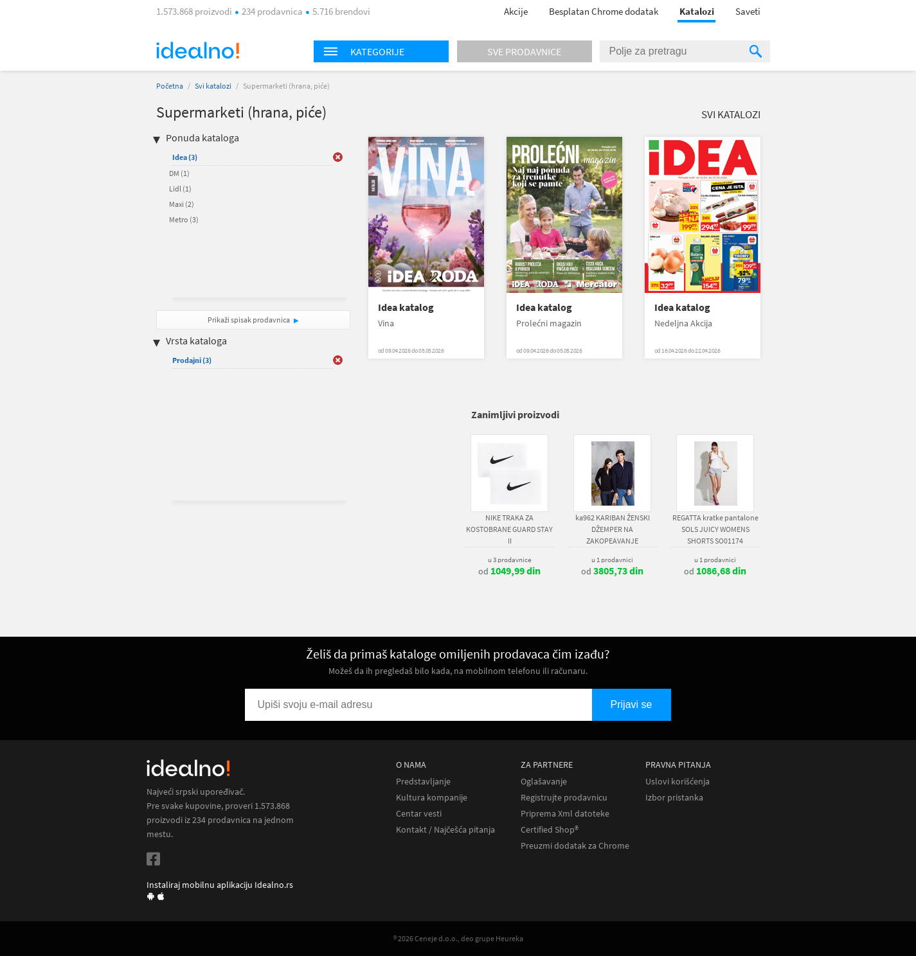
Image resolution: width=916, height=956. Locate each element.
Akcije (516, 11)
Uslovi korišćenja (677, 781)
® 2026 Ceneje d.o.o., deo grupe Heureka (458, 938)
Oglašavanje (544, 781)
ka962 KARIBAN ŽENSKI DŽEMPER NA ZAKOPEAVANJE (612, 529)
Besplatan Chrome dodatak (603, 11)
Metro (184, 219)
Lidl (180, 188)
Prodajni (191, 360)
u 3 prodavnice (509, 559)
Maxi (181, 204)
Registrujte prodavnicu (564, 797)
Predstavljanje (423, 781)
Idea (184, 157)
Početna (169, 86)
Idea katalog (406, 307)
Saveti (747, 11)
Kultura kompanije (431, 797)
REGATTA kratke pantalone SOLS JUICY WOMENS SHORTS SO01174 (715, 529)
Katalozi (696, 11)
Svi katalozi (213, 86)
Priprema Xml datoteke (565, 813)
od (509, 571)
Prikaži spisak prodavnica (249, 319)
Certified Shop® (550, 829)
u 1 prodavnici (612, 559)
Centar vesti (419, 813)
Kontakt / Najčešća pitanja (445, 829)
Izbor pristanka (674, 797)
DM (179, 173)
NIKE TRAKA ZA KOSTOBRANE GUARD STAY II (509, 529)
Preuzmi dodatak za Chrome (575, 845)
